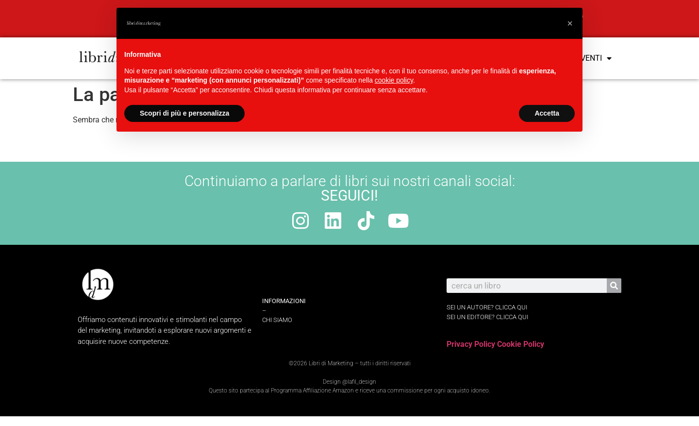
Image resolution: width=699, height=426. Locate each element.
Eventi (594, 58)
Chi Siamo (277, 320)
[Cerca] (614, 285)
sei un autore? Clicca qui (487, 307)
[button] (570, 23)
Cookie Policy (520, 344)
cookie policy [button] (394, 80)
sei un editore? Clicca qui (487, 317)
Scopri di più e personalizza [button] (184, 113)
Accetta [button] (546, 113)
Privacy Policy (471, 344)
